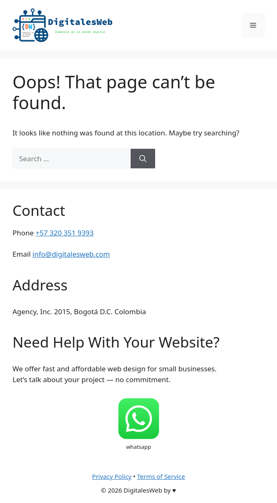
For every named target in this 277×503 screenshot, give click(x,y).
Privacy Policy (111, 476)
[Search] (143, 159)
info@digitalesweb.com (71, 254)
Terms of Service (161, 476)
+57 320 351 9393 (65, 233)
